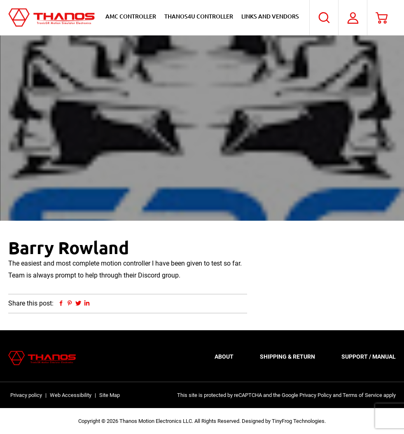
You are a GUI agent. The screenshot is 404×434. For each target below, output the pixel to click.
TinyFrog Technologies (298, 421)
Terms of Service (362, 395)
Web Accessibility (70, 395)
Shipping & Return (287, 356)
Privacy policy (26, 395)
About (224, 356)
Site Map (109, 395)
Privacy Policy (315, 395)
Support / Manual (368, 356)
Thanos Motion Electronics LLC (51, 18)
